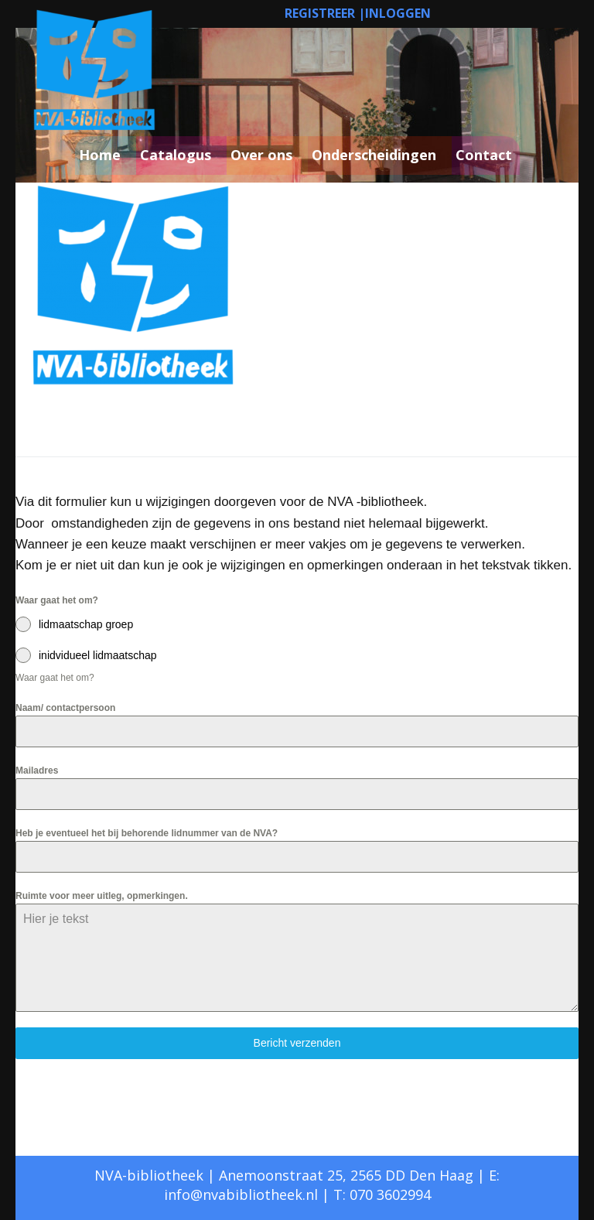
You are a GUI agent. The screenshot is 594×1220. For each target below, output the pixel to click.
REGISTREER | (325, 13)
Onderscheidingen (374, 154)
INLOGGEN (398, 13)
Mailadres (36, 770)
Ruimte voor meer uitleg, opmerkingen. (101, 895)
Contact (484, 154)
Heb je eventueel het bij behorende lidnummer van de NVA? (146, 833)
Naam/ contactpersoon (65, 707)
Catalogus (175, 154)
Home (100, 154)
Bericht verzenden (297, 1043)
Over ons (261, 154)
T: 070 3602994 (382, 1194)
